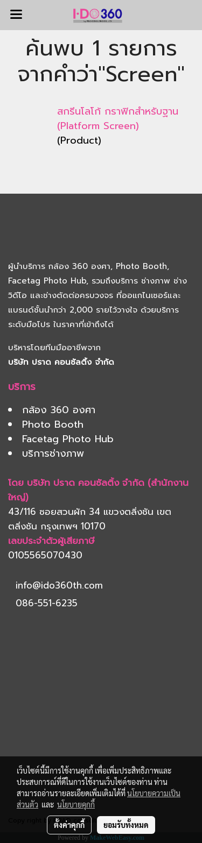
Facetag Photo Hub (47, 281)
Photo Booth (141, 266)
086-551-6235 (47, 603)
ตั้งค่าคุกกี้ (69, 825)
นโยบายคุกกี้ (76, 804)
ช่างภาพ (155, 281)
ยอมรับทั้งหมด (126, 825)
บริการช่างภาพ (53, 453)
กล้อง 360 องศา (79, 266)
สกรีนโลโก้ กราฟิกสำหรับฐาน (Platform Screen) (117, 118)
